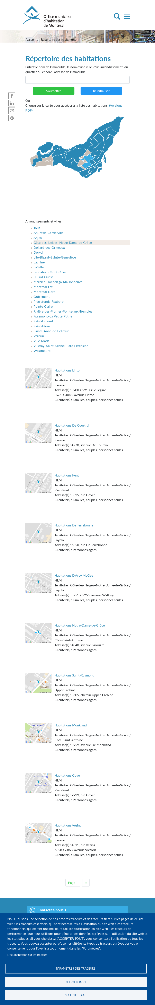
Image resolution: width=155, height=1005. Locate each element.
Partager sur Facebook (11, 96)
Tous (37, 228)
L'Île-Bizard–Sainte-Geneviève (55, 257)
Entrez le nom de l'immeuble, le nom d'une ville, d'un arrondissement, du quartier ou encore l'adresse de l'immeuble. (76, 69)
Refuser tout (75, 981)
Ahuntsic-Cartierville (48, 233)
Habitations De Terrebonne (74, 525)
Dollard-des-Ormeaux (49, 247)
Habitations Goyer (68, 775)
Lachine (39, 262)
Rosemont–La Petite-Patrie (53, 316)
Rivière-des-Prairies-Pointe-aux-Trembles (63, 311)
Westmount (42, 350)
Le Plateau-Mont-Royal (50, 272)
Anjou (38, 237)
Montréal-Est (43, 287)
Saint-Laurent (43, 321)
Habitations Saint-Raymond (74, 675)
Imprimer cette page (11, 118)
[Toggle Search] (117, 16)
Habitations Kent (67, 475)
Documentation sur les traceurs (27, 954)
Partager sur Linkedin (11, 103)
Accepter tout (76, 995)
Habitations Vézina (68, 825)
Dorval (38, 252)
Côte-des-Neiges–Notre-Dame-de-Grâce (63, 242)
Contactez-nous (46, 910)
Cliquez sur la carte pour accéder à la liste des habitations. (77, 105)
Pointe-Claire (43, 306)
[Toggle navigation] (127, 17)
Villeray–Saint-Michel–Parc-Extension (61, 346)
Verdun (39, 336)
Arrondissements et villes (43, 221)
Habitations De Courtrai (72, 425)
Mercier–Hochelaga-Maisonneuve (58, 282)
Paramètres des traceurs (75, 968)
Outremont (42, 296)
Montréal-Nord (44, 292)
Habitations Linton (68, 370)
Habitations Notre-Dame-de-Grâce (80, 625)
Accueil (30, 39)
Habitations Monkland (71, 725)
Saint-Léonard (44, 326)
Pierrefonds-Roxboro (49, 301)
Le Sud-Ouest (43, 277)
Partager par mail (11, 110)
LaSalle (39, 267)
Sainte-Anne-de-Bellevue (51, 331)
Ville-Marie (41, 341)
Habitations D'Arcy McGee (74, 575)
